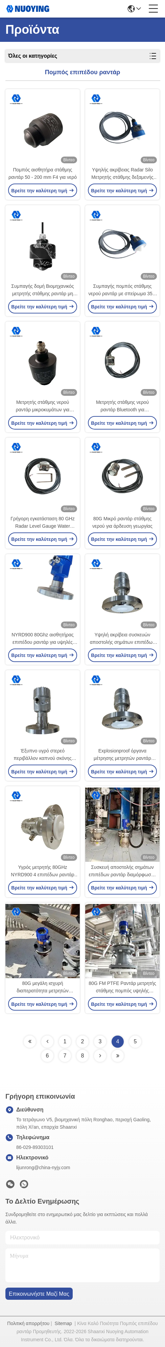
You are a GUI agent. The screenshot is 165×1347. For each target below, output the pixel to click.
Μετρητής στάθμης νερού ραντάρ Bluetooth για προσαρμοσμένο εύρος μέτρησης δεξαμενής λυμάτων (122, 406)
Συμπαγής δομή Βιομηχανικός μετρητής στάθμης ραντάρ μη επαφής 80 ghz (42, 290)
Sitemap (63, 1323)
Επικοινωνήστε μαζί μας (39, 1294)
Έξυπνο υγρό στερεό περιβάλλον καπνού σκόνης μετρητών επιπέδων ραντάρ (43, 755)
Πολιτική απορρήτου (28, 1323)
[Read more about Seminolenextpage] (30, 1042)
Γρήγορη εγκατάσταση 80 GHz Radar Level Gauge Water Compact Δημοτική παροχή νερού (42, 523)
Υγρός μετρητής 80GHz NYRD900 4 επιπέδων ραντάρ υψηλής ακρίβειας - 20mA (42, 871)
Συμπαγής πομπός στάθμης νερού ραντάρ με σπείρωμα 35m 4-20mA (123, 290)
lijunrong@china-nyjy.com (43, 1167)
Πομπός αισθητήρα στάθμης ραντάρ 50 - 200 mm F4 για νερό (42, 173)
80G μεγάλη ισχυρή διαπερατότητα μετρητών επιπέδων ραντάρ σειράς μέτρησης (43, 987)
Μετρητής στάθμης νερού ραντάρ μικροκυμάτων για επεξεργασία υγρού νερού (43, 406)
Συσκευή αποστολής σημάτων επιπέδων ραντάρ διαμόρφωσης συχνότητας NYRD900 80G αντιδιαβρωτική (122, 871)
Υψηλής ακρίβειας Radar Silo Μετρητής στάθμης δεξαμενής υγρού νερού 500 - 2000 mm (122, 174)
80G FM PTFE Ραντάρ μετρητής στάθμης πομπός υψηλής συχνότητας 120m (122, 987)
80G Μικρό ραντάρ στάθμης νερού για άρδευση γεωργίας (122, 522)
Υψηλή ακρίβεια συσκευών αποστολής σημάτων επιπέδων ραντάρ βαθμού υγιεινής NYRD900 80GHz (122, 639)
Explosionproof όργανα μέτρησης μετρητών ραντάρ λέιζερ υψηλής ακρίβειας (122, 755)
